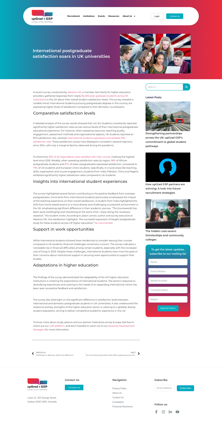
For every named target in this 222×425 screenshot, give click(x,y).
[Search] (186, 87)
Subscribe (185, 388)
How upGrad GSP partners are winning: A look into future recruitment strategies (165, 188)
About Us (129, 16)
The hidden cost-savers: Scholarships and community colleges (165, 235)
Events (101, 16)
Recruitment (73, 16)
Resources (113, 16)
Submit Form (167, 308)
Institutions (89, 16)
